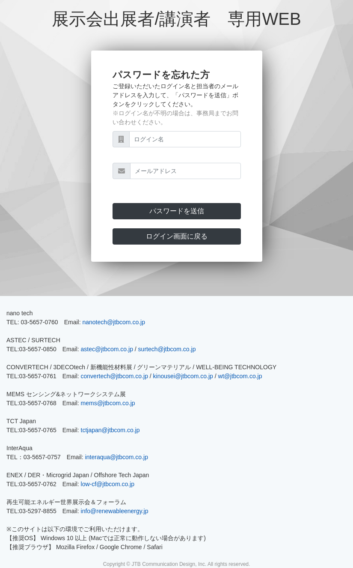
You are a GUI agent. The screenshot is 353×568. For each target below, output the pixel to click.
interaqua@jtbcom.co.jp (116, 457)
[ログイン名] (185, 139)
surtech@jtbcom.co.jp (167, 349)
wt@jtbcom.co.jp (240, 376)
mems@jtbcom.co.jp (108, 403)
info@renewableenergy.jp (114, 511)
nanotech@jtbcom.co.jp (113, 322)
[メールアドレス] (185, 171)
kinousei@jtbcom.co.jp (183, 376)
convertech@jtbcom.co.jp (114, 376)
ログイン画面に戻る (177, 236)
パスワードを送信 (176, 211)
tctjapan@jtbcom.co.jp (110, 430)
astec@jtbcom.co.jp (107, 349)
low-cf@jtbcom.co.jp (107, 484)
